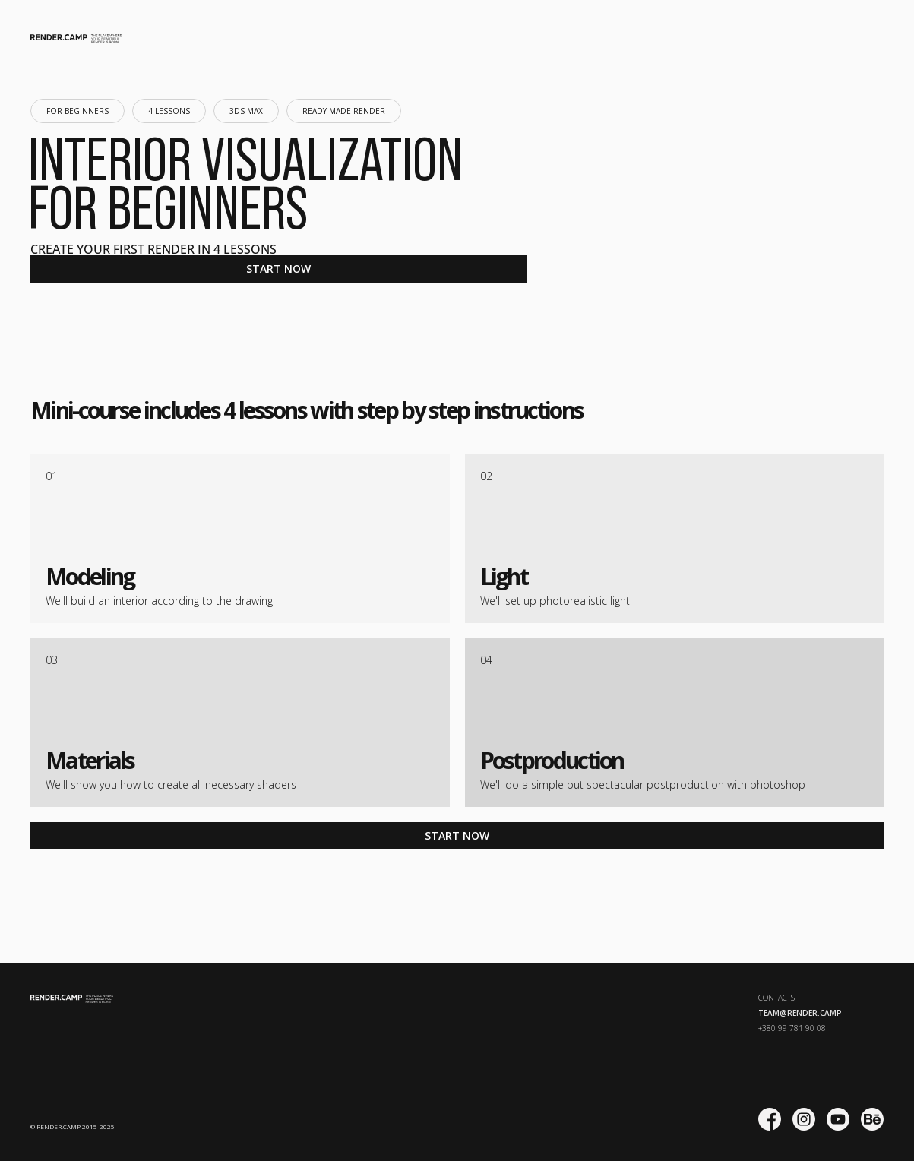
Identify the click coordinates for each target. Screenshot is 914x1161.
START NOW (278, 268)
